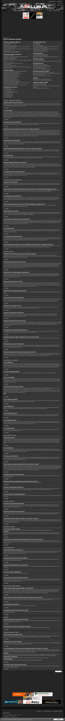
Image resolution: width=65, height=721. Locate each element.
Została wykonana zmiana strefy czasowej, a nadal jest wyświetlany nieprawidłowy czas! (17, 61)
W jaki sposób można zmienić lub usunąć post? (12, 72)
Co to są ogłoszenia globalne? (9, 92)
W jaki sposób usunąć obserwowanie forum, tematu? (42, 75)
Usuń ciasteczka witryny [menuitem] (47, 711)
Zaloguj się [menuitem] (59, 1)
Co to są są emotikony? (8, 90)
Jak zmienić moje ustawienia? (9, 55)
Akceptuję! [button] (58, 719)
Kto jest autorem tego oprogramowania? (40, 83)
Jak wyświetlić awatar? (7, 64)
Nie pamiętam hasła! (7, 50)
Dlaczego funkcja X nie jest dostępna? (39, 84)
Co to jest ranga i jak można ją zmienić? (10, 65)
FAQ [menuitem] (3, 10)
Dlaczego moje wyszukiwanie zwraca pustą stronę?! (42, 66)
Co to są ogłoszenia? (7, 93)
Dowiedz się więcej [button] (29, 719)
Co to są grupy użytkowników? (38, 45)
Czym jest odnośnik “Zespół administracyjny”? (40, 51)
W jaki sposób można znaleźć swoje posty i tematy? (41, 69)
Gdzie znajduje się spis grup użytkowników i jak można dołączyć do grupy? (45, 46)
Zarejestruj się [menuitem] (52, 1)
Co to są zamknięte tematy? (8, 96)
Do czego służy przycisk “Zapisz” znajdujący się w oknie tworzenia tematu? (16, 82)
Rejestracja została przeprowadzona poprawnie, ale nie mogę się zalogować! (17, 46)
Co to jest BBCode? (7, 88)
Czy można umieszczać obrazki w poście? (11, 91)
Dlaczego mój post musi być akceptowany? (11, 83)
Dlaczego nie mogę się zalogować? (10, 47)
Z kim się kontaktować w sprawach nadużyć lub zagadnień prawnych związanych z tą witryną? (47, 86)
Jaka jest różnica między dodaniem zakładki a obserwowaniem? (44, 72)
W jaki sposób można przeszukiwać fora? (40, 64)
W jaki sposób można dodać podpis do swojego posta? (13, 73)
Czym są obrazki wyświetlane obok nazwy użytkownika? (13, 63)
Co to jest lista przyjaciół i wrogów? (39, 60)
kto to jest (33, 650)
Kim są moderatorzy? (36, 44)
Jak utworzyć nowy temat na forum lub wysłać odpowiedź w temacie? (15, 71)
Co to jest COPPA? (7, 44)
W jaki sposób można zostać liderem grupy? (40, 47)
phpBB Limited (33, 635)
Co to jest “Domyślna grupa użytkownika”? (40, 50)
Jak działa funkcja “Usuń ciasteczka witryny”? (11, 52)
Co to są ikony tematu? (7, 97)
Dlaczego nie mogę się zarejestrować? (10, 45)
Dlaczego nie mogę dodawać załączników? (11, 79)
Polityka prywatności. (6, 712)
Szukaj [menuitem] (6, 10)
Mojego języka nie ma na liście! (9, 62)
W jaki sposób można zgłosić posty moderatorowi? (12, 81)
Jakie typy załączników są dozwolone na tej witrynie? (42, 79)
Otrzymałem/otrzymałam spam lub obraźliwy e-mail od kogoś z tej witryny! (45, 56)
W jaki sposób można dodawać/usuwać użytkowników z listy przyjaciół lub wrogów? (47, 61)
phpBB (10, 714)
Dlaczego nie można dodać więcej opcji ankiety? (12, 75)
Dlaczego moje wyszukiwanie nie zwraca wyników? (41, 65)
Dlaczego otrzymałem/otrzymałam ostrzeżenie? (12, 80)
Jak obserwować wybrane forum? (38, 74)
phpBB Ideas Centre (56, 642)
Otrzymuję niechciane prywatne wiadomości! (40, 55)
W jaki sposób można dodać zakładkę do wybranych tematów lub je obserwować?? (47, 73)
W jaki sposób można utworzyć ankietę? (10, 74)
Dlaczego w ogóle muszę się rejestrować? (11, 43)
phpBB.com (31, 214)
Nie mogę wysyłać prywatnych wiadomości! (40, 54)
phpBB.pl (25, 214)
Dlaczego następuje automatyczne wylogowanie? (12, 51)
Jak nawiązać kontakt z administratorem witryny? (41, 88)
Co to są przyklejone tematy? (8, 95)
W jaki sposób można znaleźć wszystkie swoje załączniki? (43, 80)
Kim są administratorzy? (37, 43)
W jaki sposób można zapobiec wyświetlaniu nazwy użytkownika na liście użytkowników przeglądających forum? (16, 57)
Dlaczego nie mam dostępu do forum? (10, 78)
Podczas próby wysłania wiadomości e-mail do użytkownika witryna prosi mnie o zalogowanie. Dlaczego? (17, 68)
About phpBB (47, 636)
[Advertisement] (32, 28)
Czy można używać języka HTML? (9, 89)
